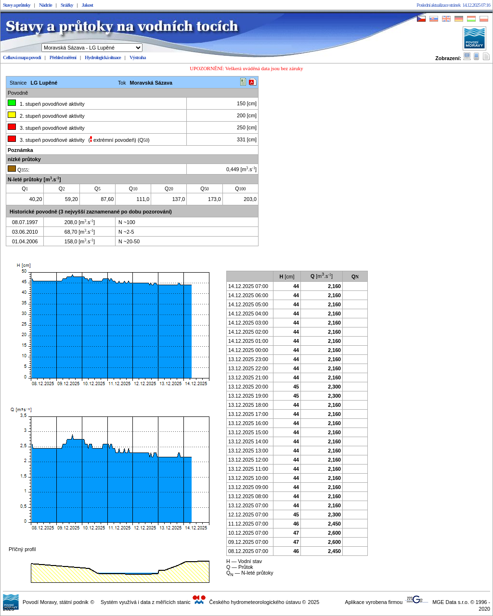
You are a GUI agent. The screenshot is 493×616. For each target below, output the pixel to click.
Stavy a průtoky (16, 5)
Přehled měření (63, 57)
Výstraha (138, 57)
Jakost (87, 5)
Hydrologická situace (103, 57)
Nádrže (45, 5)
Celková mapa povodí (22, 57)
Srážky (67, 5)
